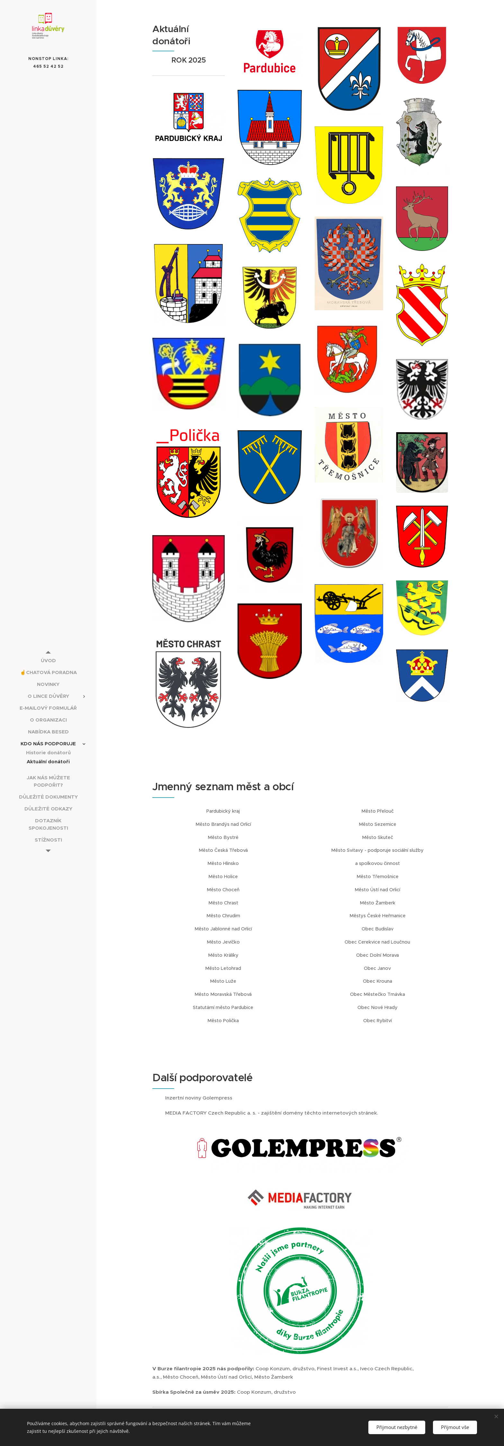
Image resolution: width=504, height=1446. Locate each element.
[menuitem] (48, 660)
